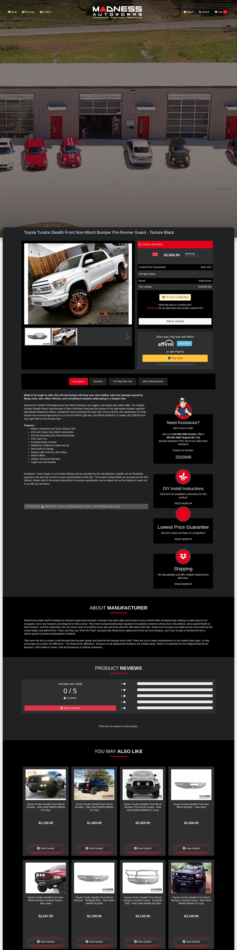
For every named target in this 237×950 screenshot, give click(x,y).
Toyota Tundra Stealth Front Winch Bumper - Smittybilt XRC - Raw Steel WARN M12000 (94, 900)
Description (78, 381)
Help (189, 12)
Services (28, 12)
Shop (12, 12)
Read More (183, 538)
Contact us (152, 308)
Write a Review (70, 707)
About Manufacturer (154, 381)
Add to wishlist (175, 321)
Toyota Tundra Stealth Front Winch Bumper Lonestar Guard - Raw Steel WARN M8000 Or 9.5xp (191, 900)
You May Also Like (123, 381)
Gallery (45, 12)
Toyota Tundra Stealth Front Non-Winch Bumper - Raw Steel (191, 805)
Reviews (99, 381)
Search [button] (204, 12)
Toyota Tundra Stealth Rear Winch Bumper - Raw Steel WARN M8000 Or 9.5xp (94, 806)
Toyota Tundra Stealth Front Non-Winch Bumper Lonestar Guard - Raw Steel (46, 900)
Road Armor (205, 280)
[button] (128, 284)
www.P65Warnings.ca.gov (106, 506)
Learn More (184, 343)
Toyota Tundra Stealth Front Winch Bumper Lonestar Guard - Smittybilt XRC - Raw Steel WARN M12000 (143, 900)
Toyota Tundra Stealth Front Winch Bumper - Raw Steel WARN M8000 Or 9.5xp (46, 806)
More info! (206, 267)
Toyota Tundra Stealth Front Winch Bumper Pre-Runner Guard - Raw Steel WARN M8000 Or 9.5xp (143, 806)
